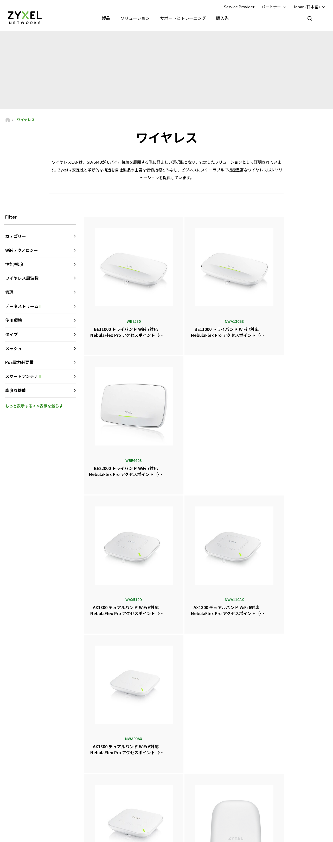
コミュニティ (110, 761)
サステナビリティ (270, 800)
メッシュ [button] (13, 349)
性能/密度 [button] (14, 265)
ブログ (184, 800)
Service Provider (239, 7)
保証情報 (107, 779)
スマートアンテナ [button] (40, 377)
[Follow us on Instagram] (65, 810)
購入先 (222, 18)
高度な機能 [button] (15, 391)
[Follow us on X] (52, 810)
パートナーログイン (272, 753)
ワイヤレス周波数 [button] (22, 279)
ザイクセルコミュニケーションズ (281, 817)
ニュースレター (190, 791)
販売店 (184, 753)
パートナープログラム (273, 761)
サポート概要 (110, 753)
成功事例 (264, 809)
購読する (68, 779)
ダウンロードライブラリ (118, 770)
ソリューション (135, 18)
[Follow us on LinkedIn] (39, 810)
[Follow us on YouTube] (25, 810)
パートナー (271, 7)
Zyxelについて (268, 791)
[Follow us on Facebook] (12, 810)
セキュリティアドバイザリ (119, 787)
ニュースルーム (194, 766)
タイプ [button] (11, 335)
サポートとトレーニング (183, 18)
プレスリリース (190, 774)
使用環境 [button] (13, 321)
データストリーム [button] (40, 307)
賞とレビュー (189, 783)
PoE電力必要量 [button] (19, 363)
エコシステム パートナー (275, 770)
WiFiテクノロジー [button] (21, 250)
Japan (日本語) (306, 7)
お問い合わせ (166, 714)
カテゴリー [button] (15, 236)
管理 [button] (9, 293)
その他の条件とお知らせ (118, 796)
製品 (106, 18)
